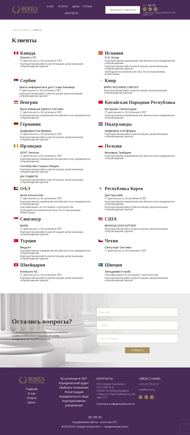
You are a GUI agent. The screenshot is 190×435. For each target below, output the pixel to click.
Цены (75, 6)
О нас (51, 6)
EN (149, 5)
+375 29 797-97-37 (149, 384)
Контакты (71, 13)
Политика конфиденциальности (115, 403)
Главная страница (21, 29)
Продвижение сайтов (85, 422)
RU (145, 5)
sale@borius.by (147, 389)
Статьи (87, 6)
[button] (122, 10)
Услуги (63, 6)
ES (154, 5)
